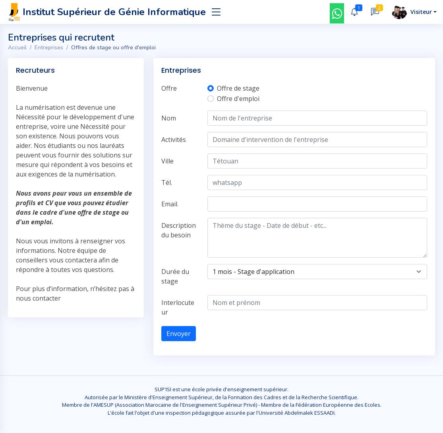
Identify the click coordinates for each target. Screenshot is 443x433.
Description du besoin (178, 230)
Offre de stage (238, 88)
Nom (168, 118)
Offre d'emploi (238, 98)
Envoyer (178, 333)
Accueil (17, 47)
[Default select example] (317, 271)
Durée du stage (175, 276)
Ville (167, 161)
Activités (173, 139)
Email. (169, 204)
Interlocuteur (177, 307)
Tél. (166, 182)
